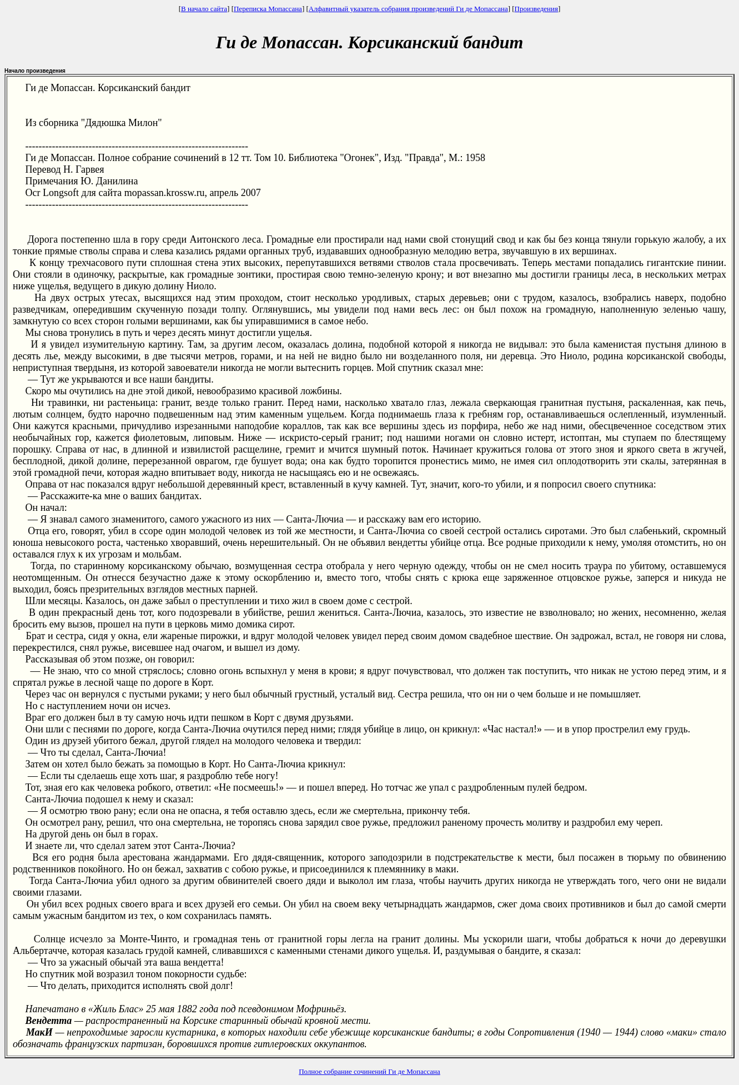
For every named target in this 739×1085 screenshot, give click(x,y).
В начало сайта (204, 8)
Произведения (536, 8)
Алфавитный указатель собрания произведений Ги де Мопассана (408, 8)
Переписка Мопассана (268, 8)
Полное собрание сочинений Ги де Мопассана (369, 1071)
